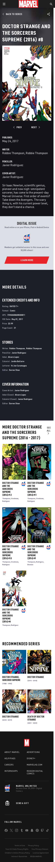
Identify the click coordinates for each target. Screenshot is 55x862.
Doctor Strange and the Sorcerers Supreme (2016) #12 (10, 488)
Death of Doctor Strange (35, 718)
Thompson (6, 498)
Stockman (14, 498)
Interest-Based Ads (19, 856)
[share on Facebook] (6, 831)
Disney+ (31, 758)
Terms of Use (19, 845)
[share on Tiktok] (47, 830)
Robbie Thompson (13, 153)
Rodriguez (6, 501)
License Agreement (41, 853)
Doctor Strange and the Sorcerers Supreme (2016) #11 (35, 488)
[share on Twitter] (11, 830)
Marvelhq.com (34, 765)
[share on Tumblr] (21, 830)
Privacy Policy (33, 845)
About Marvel (12, 752)
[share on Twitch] (42, 830)
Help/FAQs (10, 758)
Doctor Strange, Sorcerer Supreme (11, 679)
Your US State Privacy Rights (16, 849)
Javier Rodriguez (12, 165)
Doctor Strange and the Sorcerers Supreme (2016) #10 (10, 552)
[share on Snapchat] (31, 830)
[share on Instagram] (16, 830)
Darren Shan (14, 370)
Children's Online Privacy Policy (17, 853)
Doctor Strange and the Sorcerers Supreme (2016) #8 (10, 615)
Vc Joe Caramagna (19, 365)
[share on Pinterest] (37, 830)
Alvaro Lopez (13, 357)
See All (49, 430)
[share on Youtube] (26, 830)
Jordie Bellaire (17, 361)
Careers (9, 765)
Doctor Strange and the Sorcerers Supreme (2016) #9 (35, 552)
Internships (11, 771)
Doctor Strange (35, 677)
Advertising (33, 752)
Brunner (30, 564)
